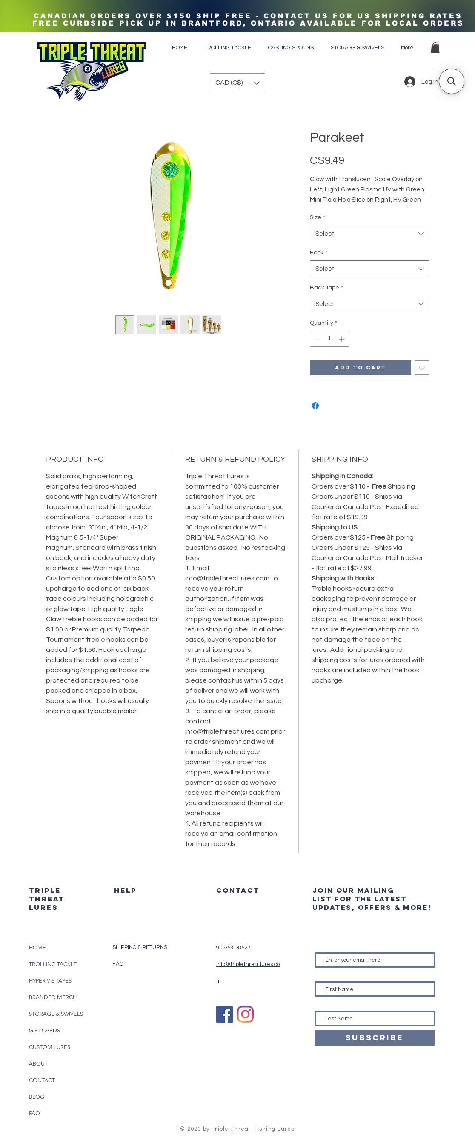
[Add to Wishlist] (422, 367)
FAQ (34, 1113)
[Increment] (342, 338)
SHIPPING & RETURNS (139, 947)
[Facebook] (224, 1014)
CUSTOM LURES (49, 1047)
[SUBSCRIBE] (375, 1038)
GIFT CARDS (44, 1030)
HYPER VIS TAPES (50, 980)
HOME (37, 947)
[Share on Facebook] (315, 405)
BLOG (36, 1097)
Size (317, 217)
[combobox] (369, 234)
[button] (435, 47)
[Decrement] (316, 338)
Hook (318, 253)
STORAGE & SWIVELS (56, 1014)
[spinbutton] (329, 338)
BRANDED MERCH (53, 997)
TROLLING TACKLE (53, 964)
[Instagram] (245, 1014)
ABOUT (38, 1063)
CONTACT (42, 1080)
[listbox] (237, 82)
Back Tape (326, 288)
